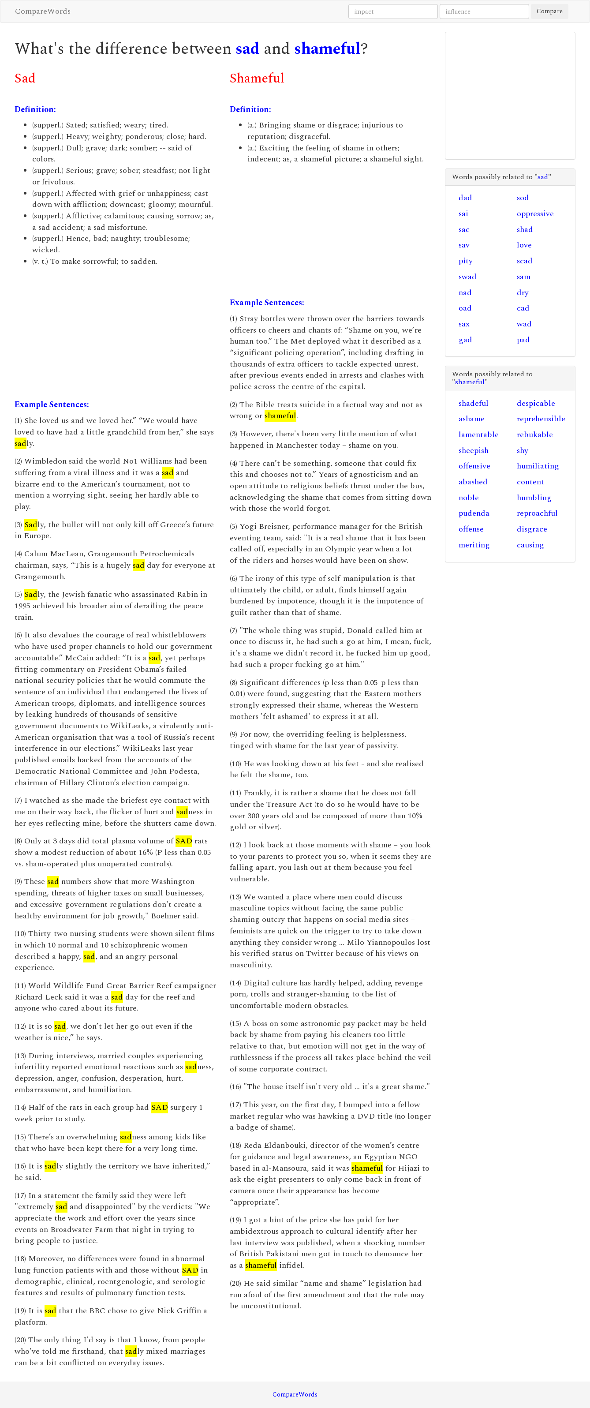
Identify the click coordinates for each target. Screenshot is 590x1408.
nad (465, 293)
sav (464, 245)
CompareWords (43, 11)
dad (465, 198)
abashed (473, 482)
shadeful (474, 403)
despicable (536, 403)
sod (523, 198)
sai (463, 214)
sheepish (474, 451)
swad (468, 277)
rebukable (535, 435)
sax (464, 324)
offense (471, 529)
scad (525, 261)
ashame (472, 419)
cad (523, 308)
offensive (474, 466)
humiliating (538, 466)
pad (523, 340)
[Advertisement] (116, 333)
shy (522, 451)
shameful (327, 49)
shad (525, 230)
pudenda (474, 513)
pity (466, 261)
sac (464, 230)
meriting (474, 545)
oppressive (535, 214)
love (524, 245)
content (530, 482)
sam (523, 277)
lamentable (479, 435)
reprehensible (541, 419)
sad (247, 49)
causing (530, 545)
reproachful (537, 513)
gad (465, 340)
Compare (550, 11)
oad (465, 308)
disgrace (532, 529)
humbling (534, 498)
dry (523, 293)
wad (524, 324)
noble (469, 498)
